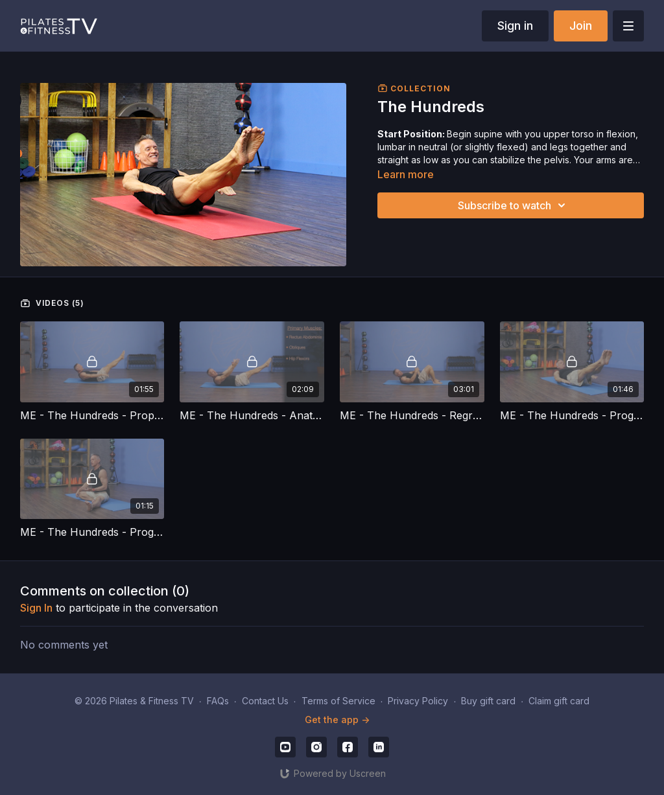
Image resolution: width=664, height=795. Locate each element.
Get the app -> (337, 719)
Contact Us (265, 700)
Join (580, 25)
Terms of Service (338, 700)
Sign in (515, 25)
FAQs (218, 700)
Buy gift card (488, 700)
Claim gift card (558, 700)
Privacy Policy (418, 700)
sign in (36, 607)
